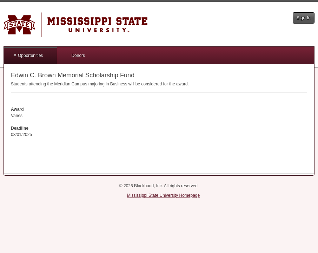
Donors (78, 55)
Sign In (304, 17)
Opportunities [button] (30, 55)
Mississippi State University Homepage (163, 195)
